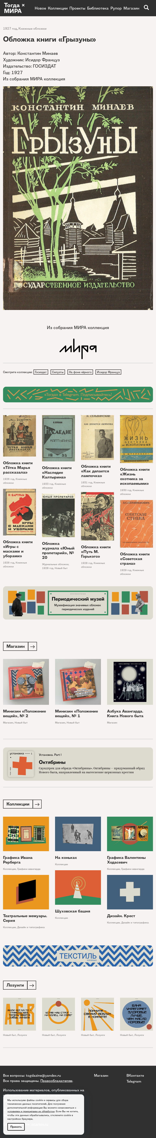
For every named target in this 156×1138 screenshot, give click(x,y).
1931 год (86, 483)
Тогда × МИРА (15, 8)
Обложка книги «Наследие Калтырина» (57, 472)
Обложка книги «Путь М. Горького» (96, 552)
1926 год (8, 479)
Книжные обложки (32, 28)
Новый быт (61, 568)
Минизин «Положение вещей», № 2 (24, 714)
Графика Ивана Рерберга (17, 861)
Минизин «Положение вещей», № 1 (76, 714)
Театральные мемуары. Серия (25, 919)
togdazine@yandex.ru (43, 1075)
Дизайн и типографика (31, 928)
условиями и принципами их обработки (30, 1111)
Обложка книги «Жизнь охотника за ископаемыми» (135, 477)
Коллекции (58, 8)
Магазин (131, 8)
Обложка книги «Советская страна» (135, 559)
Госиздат (41, 372)
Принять (16, 1127)
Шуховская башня (72, 912)
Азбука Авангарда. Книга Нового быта (125, 714)
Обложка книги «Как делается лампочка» (96, 471)
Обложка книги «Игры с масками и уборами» (18, 549)
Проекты (77, 8)
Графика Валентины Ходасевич (126, 861)
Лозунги (22, 1037)
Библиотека (98, 8)
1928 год (86, 563)
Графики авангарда (28, 870)
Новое (40, 8)
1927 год (10, 28)
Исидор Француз (109, 372)
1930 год (125, 490)
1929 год (125, 570)
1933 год (47, 484)
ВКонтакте (135, 1075)
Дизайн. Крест (121, 917)
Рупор (116, 8)
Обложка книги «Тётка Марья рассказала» (18, 468)
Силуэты (58, 372)
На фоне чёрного (81, 372)
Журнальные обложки (55, 564)
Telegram (134, 1081)
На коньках (66, 859)
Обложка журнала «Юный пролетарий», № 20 (58, 551)
